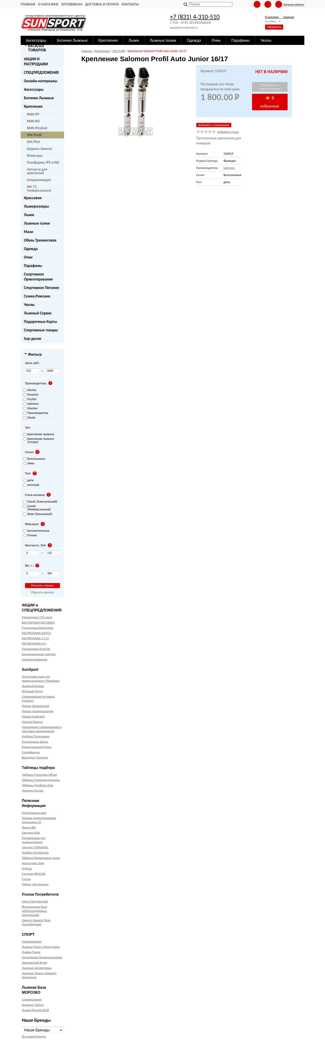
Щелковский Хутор (34, 963)
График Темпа (31, 952)
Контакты (130, 4)
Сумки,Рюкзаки (37, 296)
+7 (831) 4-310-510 (195, 17)
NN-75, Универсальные (39, 188)
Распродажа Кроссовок (37, 628)
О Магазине (48, 4)
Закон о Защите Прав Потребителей (36, 922)
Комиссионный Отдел (36, 747)
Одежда (31, 248)
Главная (28, 4)
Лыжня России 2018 (35, 1010)
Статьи (26, 879)
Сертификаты (31, 752)
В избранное (269, 102)
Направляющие (39, 180)
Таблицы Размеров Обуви (39, 775)
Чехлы (29, 304)
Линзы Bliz (29, 827)
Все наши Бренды (34, 1036)
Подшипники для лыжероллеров (33, 840)
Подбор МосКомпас (35, 853)
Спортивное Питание (41, 287)
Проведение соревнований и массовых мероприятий (42, 729)
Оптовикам (71, 4)
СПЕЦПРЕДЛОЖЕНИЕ (41, 72)
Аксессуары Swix (33, 863)
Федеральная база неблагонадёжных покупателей (34, 911)
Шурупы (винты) (39, 148)
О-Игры (27, 868)
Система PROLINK (33, 874)
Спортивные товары (41, 330)
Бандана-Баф (31, 833)
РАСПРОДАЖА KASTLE (36, 633)
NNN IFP (33, 114)
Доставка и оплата (102, 4)
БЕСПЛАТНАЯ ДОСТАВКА (38, 623)
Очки (28, 257)
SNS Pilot (33, 142)
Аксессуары (34, 89)
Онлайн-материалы (40, 81)
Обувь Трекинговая (40, 240)
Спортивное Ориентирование (38, 277)
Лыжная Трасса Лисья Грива (41, 947)
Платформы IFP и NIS (43, 162)
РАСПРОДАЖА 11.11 (35, 638)
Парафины (33, 265)
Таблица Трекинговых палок (41, 858)
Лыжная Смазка (32, 791)
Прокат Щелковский (35, 706)
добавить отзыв (228, 132)
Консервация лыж (34, 813)
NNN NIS (33, 121)
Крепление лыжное (38, 434)
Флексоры (34, 155)
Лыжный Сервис (38, 313)
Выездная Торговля (35, 758)
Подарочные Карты (40, 321)
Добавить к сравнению (214, 125)
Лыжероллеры (36, 206)
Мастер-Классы (32, 722)
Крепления (33, 106)
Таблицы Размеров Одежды (41, 780)
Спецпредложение (34, 659)
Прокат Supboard (33, 716)
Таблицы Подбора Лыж (37, 785)
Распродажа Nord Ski (36, 649)
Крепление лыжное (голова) (38, 440)
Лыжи (29, 214)
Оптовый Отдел (32, 691)
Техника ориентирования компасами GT (39, 820)
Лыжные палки (37, 223)
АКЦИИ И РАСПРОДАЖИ (36, 61)
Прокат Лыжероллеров (37, 711)
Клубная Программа (36, 736)
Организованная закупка (39, 654)
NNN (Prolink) (37, 128)
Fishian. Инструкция (35, 884)
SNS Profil (34, 135)
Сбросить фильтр (42, 592)
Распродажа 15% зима (37, 617)
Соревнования (32, 942)
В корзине (279, 17)
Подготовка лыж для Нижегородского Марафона (41, 679)
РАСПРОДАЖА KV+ (34, 644)
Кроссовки (33, 197)
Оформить (274, 27)
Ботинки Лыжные (39, 98)
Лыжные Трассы (33, 1005)
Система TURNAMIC (35, 847)
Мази (28, 231)
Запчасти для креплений (37, 171)
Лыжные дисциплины (37, 968)
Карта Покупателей (35, 901)
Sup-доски (32, 338)
